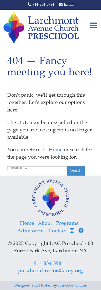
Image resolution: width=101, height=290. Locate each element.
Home (27, 223)
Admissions (30, 231)
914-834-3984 (41, 5)
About (45, 223)
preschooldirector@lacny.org (50, 271)
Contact (57, 231)
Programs (67, 223)
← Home (52, 150)
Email (66, 5)
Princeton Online (72, 286)
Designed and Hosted (33, 286)
